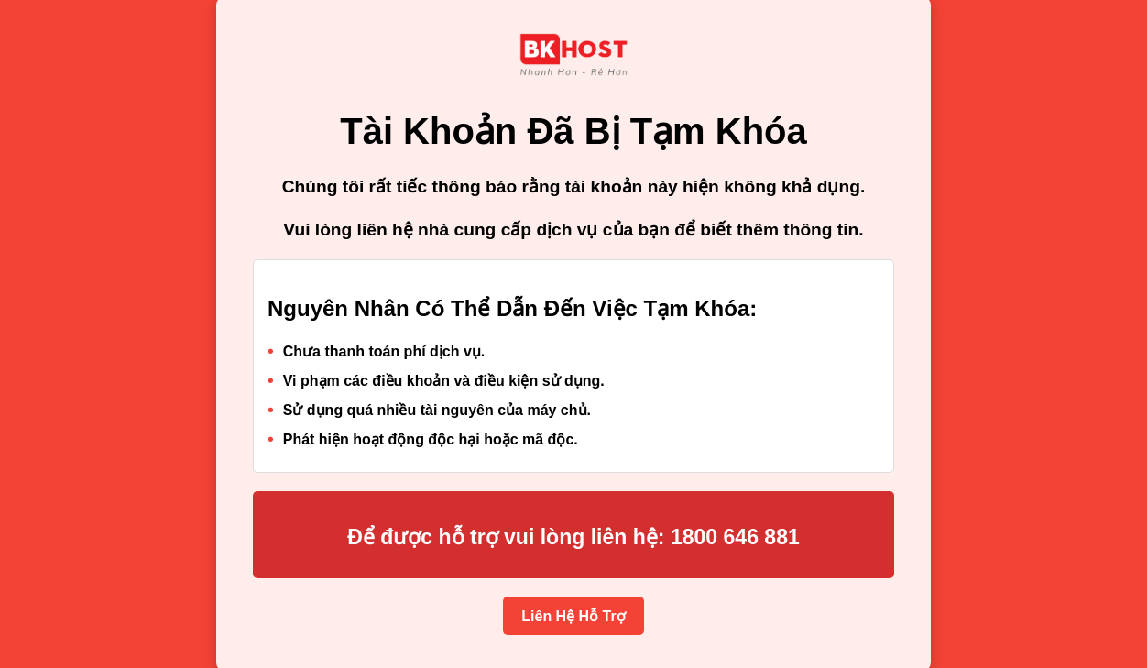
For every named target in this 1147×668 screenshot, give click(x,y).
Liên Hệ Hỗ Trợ (573, 616)
